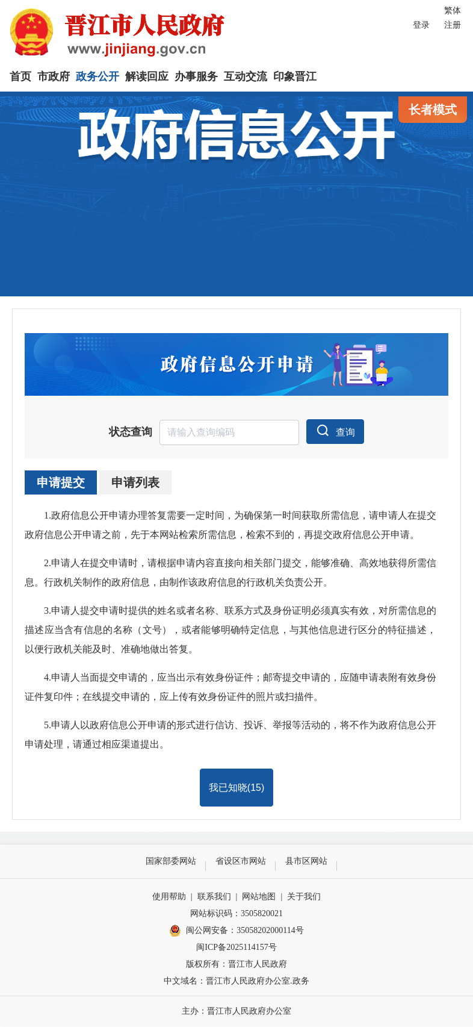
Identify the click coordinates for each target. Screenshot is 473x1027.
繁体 (452, 10)
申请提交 (61, 483)
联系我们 (214, 897)
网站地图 (259, 897)
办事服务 (196, 76)
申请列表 (135, 483)
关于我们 (304, 897)
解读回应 (146, 76)
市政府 (53, 76)
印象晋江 (295, 76)
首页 (20, 76)
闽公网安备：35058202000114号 (236, 932)
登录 (421, 25)
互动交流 (245, 76)
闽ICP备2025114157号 (236, 947)
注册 (452, 25)
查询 (335, 431)
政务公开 (97, 76)
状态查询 (130, 433)
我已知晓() (236, 788)
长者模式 (433, 109)
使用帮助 (169, 897)
